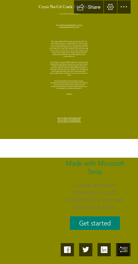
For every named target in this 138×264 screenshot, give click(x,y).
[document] (69, 132)
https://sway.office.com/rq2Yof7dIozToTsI (69, 120)
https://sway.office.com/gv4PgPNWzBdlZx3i (69, 121)
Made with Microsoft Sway (95, 167)
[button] (88, 7)
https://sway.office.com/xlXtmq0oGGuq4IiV (69, 118)
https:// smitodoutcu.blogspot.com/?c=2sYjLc (70, 26)
